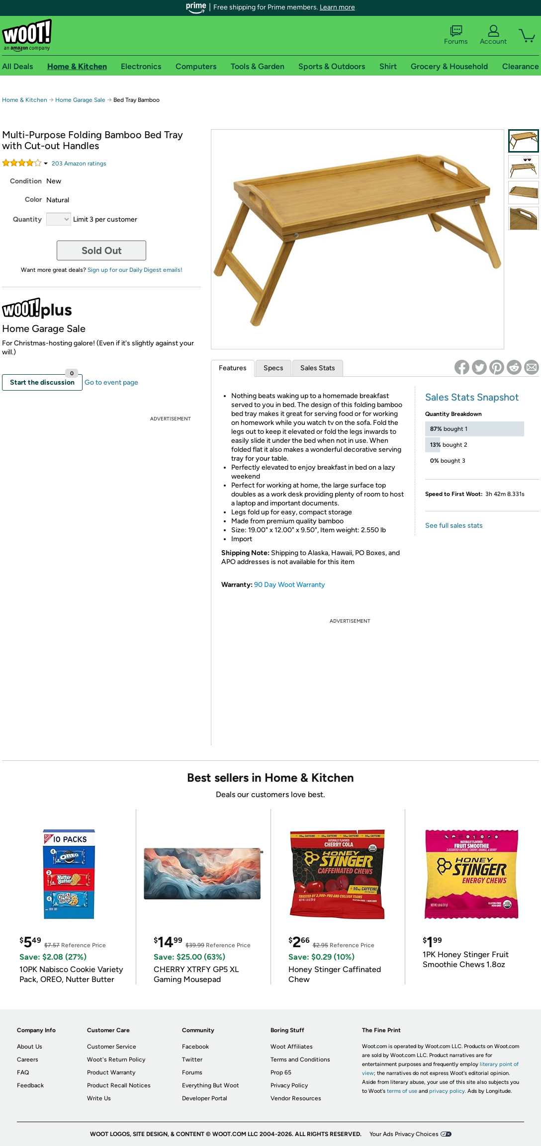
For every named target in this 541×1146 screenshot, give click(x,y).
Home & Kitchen (24, 99)
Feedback (30, 1085)
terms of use (402, 1091)
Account (493, 35)
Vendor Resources (295, 1098)
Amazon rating (79, 163)
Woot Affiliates (291, 1046)
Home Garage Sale (80, 99)
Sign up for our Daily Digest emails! (135, 269)
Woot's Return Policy (116, 1059)
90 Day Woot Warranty (289, 584)
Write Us (99, 1098)
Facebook (195, 1046)
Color (33, 199)
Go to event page (111, 382)
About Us (29, 1046)
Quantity (27, 219)
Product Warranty (111, 1072)
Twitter (192, 1059)
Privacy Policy (289, 1085)
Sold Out (102, 250)
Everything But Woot (210, 1085)
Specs (273, 368)
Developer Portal (204, 1098)
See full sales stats (454, 525)
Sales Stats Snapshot (472, 397)
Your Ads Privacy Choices (404, 1134)
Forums (456, 35)
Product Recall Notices (119, 1085)
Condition (26, 181)
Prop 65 (280, 1072)
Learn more (337, 7)
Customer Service (111, 1046)
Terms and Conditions (300, 1059)
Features (233, 368)
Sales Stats (317, 368)
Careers (27, 1059)
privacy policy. (447, 1091)
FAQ (23, 1072)
